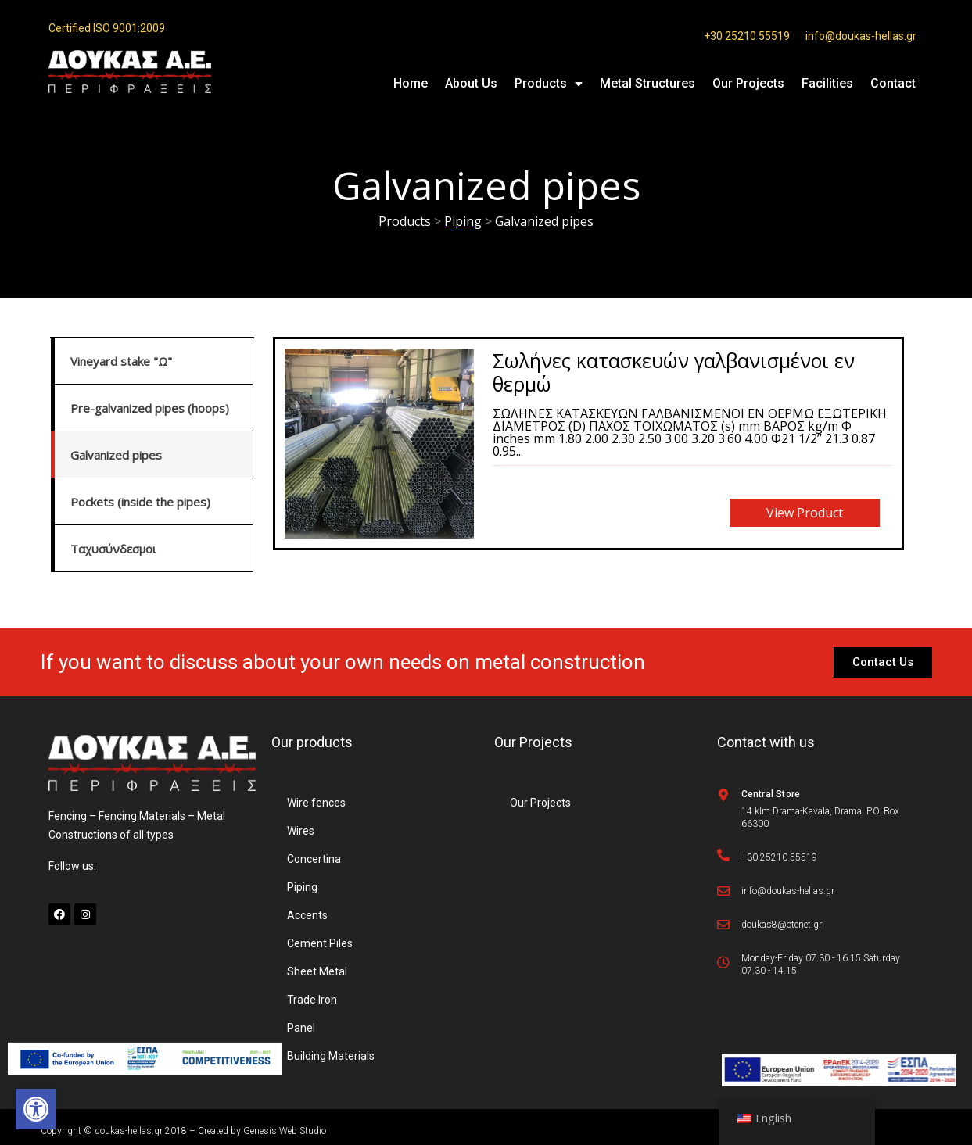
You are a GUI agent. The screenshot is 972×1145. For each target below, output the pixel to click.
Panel (301, 1028)
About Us (471, 83)
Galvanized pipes (116, 455)
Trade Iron (312, 999)
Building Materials (331, 1056)
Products (549, 84)
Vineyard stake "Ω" (121, 361)
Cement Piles (320, 943)
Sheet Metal (317, 971)
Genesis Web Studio (284, 1130)
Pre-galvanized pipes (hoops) (149, 408)
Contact (893, 83)
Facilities (827, 83)
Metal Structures (647, 83)
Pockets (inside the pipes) (140, 502)
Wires (300, 831)
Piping (302, 887)
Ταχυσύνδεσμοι (113, 548)
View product (804, 512)
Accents (307, 915)
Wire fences (316, 802)
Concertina (314, 859)
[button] (36, 1109)
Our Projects (748, 83)
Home (410, 83)
